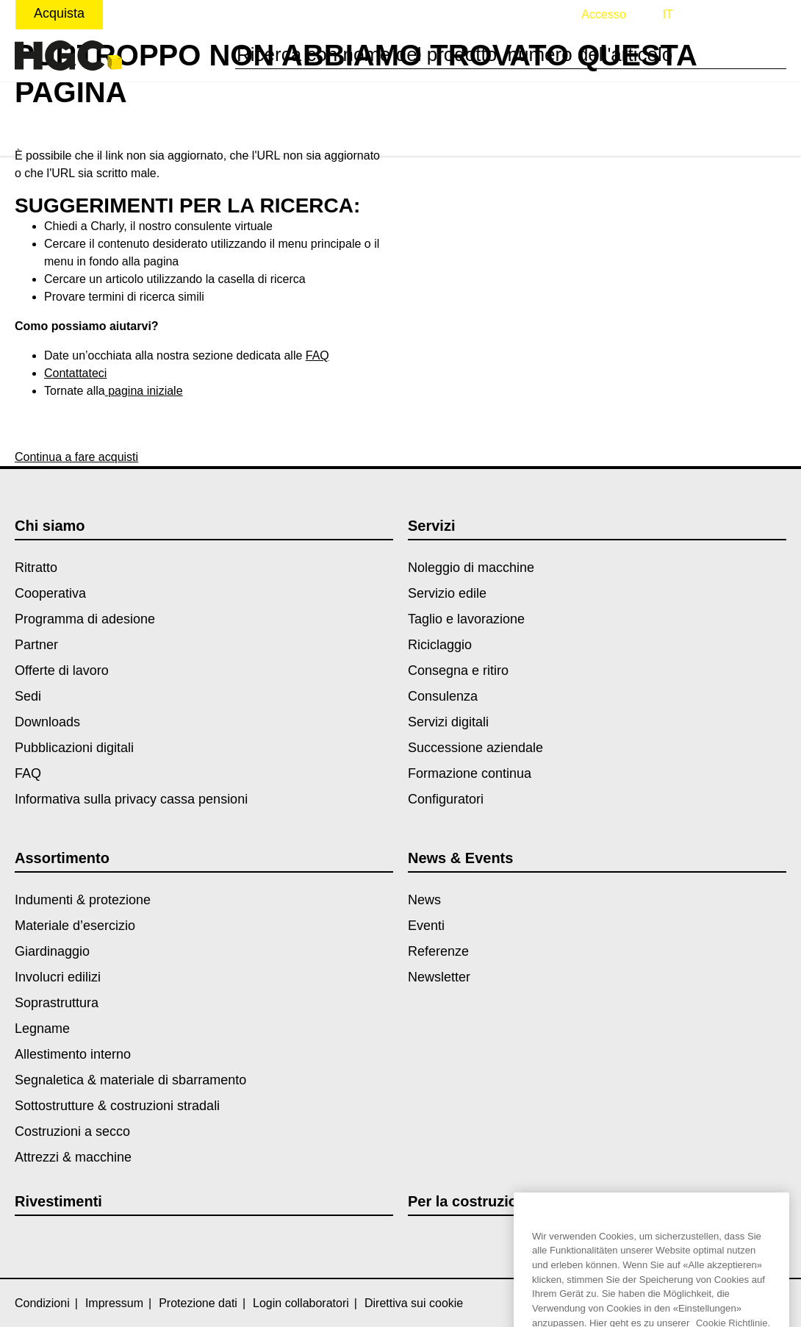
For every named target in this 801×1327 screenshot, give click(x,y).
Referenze (438, 951)
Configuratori (446, 799)
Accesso (603, 14)
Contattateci (75, 373)
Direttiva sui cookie (413, 1303)
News (424, 900)
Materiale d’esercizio (75, 925)
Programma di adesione (85, 619)
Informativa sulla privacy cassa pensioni (131, 799)
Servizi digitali (448, 722)
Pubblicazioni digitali (74, 747)
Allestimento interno (73, 1054)
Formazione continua (469, 773)
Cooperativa (50, 593)
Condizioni (42, 1303)
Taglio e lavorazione (466, 619)
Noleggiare (153, 13)
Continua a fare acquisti (76, 457)
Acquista (59, 13)
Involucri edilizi (58, 977)
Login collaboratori (301, 1303)
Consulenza (443, 696)
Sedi (28, 696)
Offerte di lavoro (62, 670)
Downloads (47, 722)
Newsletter (439, 977)
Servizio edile (447, 593)
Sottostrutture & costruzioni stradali (117, 1105)
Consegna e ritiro (458, 670)
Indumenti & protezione (83, 900)
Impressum (114, 1303)
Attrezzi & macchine (73, 1157)
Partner (36, 644)
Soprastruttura (56, 1002)
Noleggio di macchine (471, 567)
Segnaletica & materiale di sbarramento (130, 1080)
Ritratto (36, 567)
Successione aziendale (475, 747)
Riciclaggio (440, 644)
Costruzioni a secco (72, 1131)
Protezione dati (198, 1303)
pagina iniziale (144, 390)
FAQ (317, 355)
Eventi (426, 925)
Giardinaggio (52, 951)
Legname (42, 1028)
